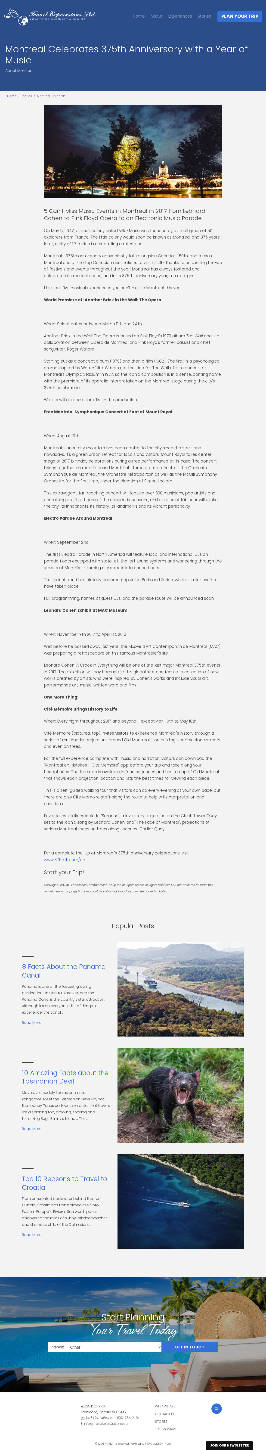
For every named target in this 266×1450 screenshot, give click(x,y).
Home (139, 16)
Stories (204, 16)
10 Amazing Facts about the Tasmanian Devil (65, 1077)
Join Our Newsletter (229, 1445)
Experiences (180, 16)
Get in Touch (189, 1347)
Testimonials (165, 1429)
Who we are (165, 1406)
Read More (31, 1022)
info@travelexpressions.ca (106, 1423)
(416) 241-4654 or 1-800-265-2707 (112, 1418)
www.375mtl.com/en (64, 860)
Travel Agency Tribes (158, 1444)
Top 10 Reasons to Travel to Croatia (64, 1183)
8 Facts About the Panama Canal (64, 971)
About (156, 16)
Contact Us (165, 1414)
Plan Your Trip (239, 16)
